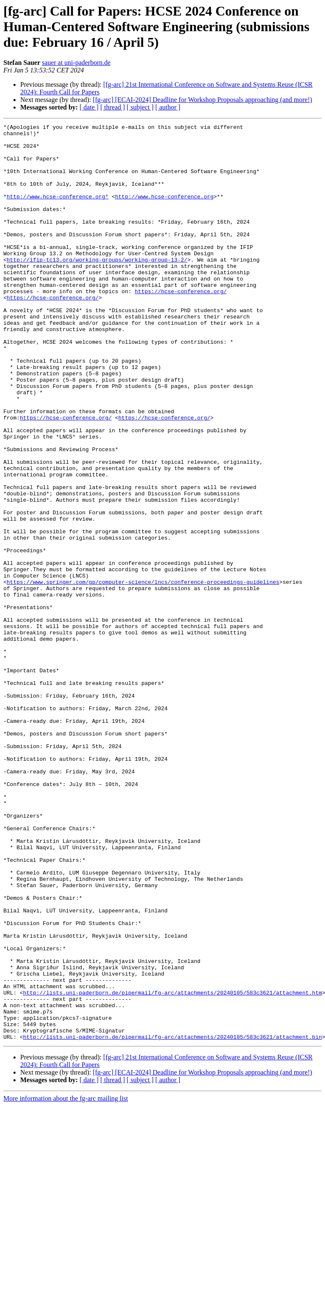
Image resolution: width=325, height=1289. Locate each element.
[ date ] (89, 107)
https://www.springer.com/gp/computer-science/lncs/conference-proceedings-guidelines (143, 674)
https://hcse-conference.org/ (180, 325)
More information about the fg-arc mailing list (65, 1281)
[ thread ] (112, 107)
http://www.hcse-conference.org (164, 211)
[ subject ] (140, 107)
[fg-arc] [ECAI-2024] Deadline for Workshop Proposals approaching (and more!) (202, 99)
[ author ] (168, 107)
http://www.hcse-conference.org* (58, 211)
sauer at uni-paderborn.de (76, 62)
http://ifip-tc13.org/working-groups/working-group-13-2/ (97, 287)
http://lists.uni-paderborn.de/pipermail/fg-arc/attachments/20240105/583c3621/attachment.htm (172, 1167)
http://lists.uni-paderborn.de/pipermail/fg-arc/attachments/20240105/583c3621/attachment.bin (172, 1220)
